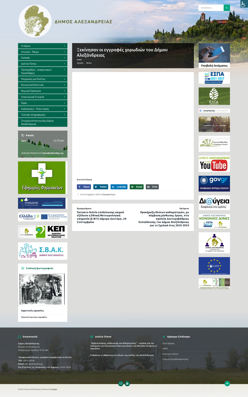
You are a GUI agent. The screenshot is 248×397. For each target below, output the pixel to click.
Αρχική (80, 62)
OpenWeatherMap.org (52, 153)
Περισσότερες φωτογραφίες (34, 317)
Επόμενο (184, 208)
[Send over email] (136, 186)
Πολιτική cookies (170, 353)
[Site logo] (65, 36)
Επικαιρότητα (108, 194)
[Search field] (214, 8)
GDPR (165, 348)
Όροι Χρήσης (168, 343)
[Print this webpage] (152, 186)
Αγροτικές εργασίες (32, 310)
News (89, 62)
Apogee (54, 389)
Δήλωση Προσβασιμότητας (175, 359)
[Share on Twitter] (100, 186)
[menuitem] (42, 46)
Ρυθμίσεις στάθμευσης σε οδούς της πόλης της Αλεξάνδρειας (122, 355)
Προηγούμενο (84, 208)
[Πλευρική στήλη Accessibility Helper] (244, 4)
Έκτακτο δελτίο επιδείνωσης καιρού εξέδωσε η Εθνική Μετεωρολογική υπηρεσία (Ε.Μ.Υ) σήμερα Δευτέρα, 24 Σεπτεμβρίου (101, 217)
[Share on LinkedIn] (119, 186)
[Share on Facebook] (84, 186)
